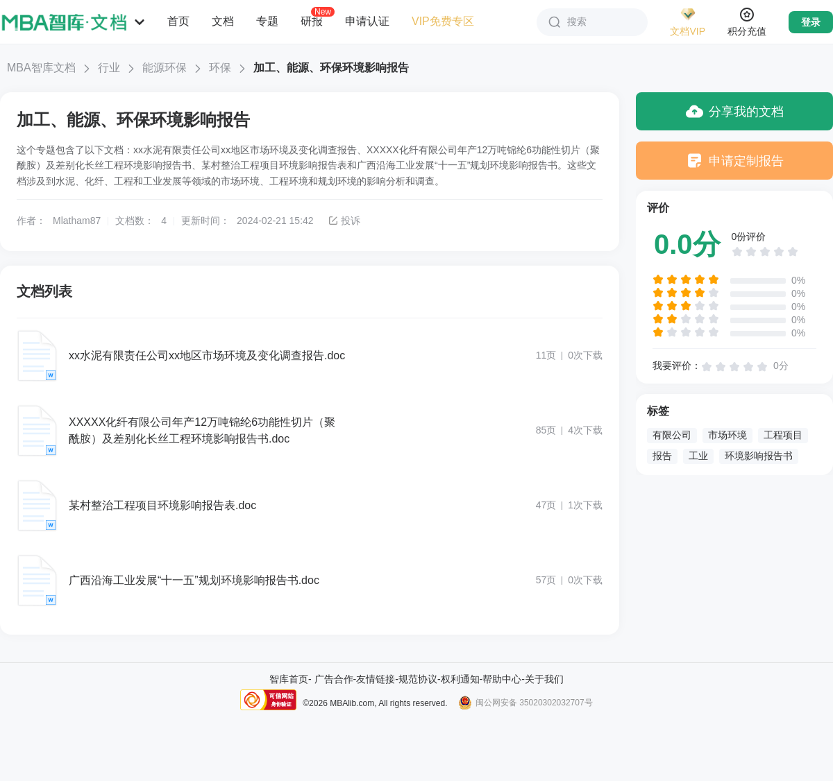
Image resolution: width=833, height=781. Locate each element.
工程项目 (783, 434)
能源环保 (164, 68)
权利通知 (460, 679)
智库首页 (288, 679)
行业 (109, 68)
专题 (267, 21)
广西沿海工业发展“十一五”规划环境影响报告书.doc (194, 580)
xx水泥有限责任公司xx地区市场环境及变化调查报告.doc (207, 355)
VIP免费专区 (443, 21)
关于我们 (544, 679)
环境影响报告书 (759, 455)
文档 (223, 21)
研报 (312, 21)
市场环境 (727, 434)
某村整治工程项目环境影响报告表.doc (162, 505)
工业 (698, 455)
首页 (178, 21)
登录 (811, 22)
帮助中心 (501, 679)
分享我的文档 (735, 111)
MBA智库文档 (41, 68)
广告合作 (333, 679)
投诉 (344, 220)
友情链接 (375, 679)
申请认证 (367, 21)
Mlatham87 (77, 220)
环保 (220, 68)
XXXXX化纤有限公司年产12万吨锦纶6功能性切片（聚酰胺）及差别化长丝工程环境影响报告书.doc (202, 430)
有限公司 (672, 434)
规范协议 (417, 679)
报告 (662, 455)
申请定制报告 (735, 160)
